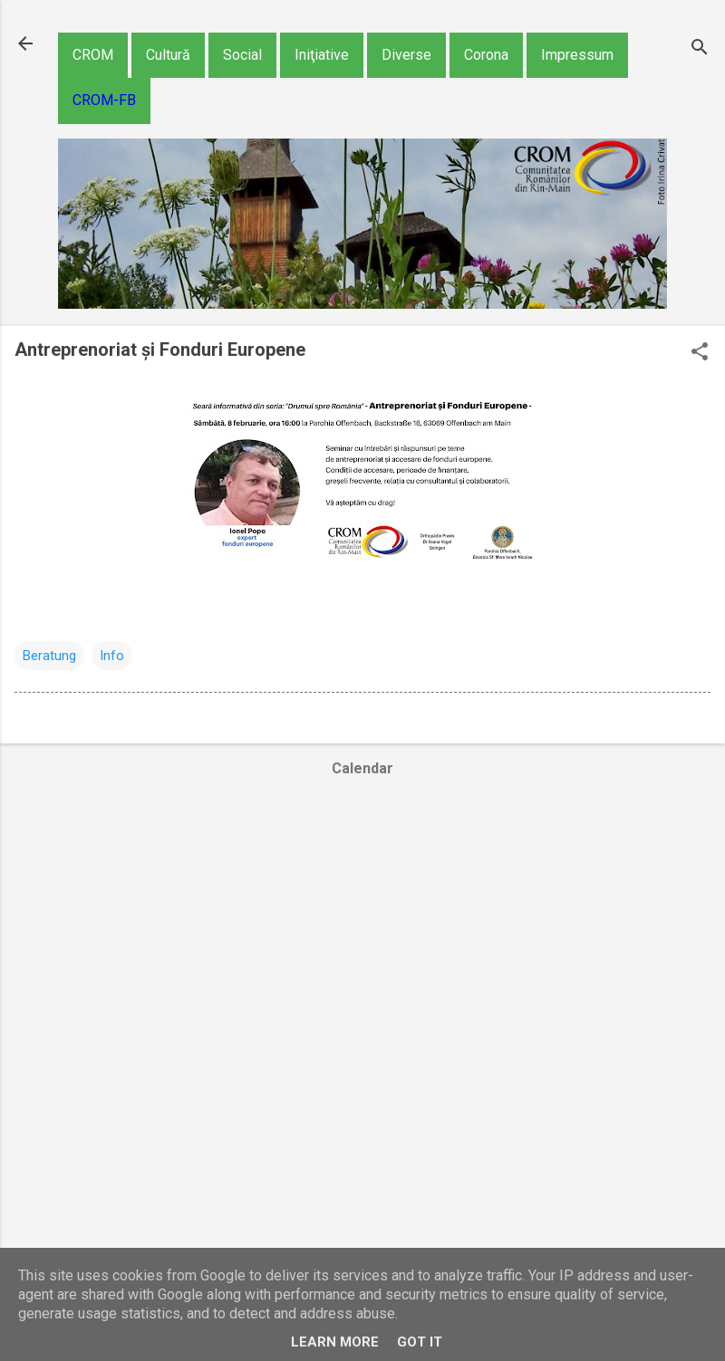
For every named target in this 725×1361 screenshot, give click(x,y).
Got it (419, 1342)
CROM (92, 54)
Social (242, 54)
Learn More (335, 1342)
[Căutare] (699, 49)
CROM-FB (104, 100)
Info (112, 655)
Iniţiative (322, 54)
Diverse (406, 54)
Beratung (49, 655)
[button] (699, 353)
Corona (486, 54)
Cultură (168, 54)
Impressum (577, 54)
